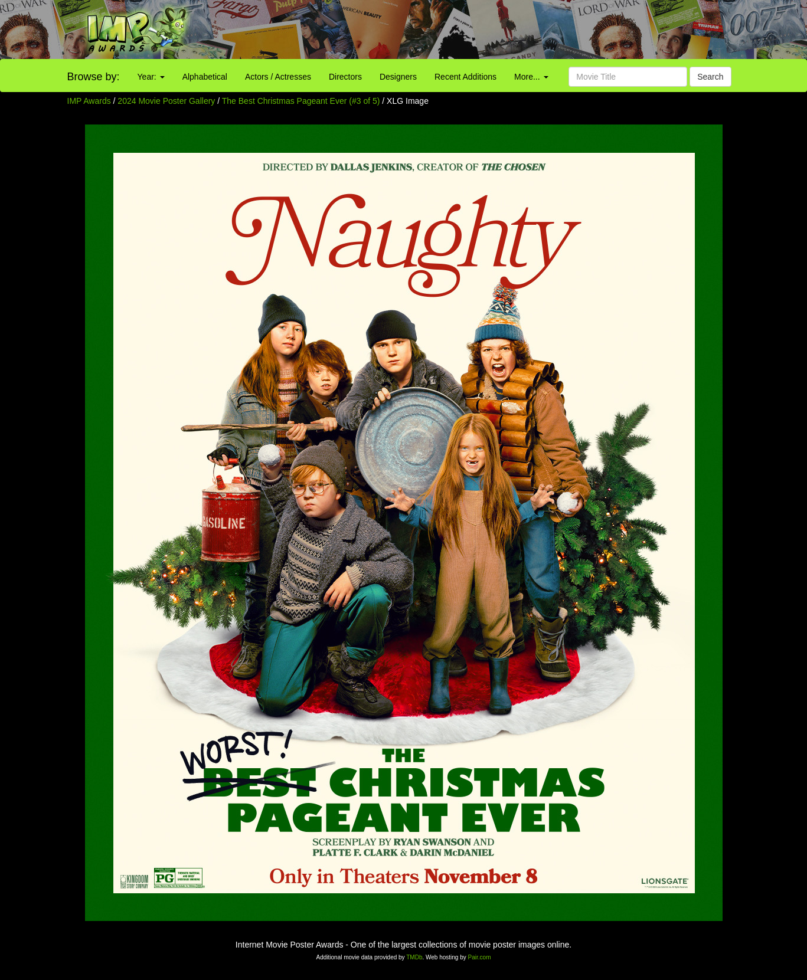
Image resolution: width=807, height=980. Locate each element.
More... (531, 76)
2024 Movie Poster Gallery (166, 101)
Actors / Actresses (278, 76)
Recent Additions (465, 76)
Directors (345, 76)
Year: (151, 76)
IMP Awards (89, 101)
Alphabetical (204, 76)
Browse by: (93, 77)
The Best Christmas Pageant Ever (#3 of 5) (301, 101)
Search (710, 76)
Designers (398, 76)
